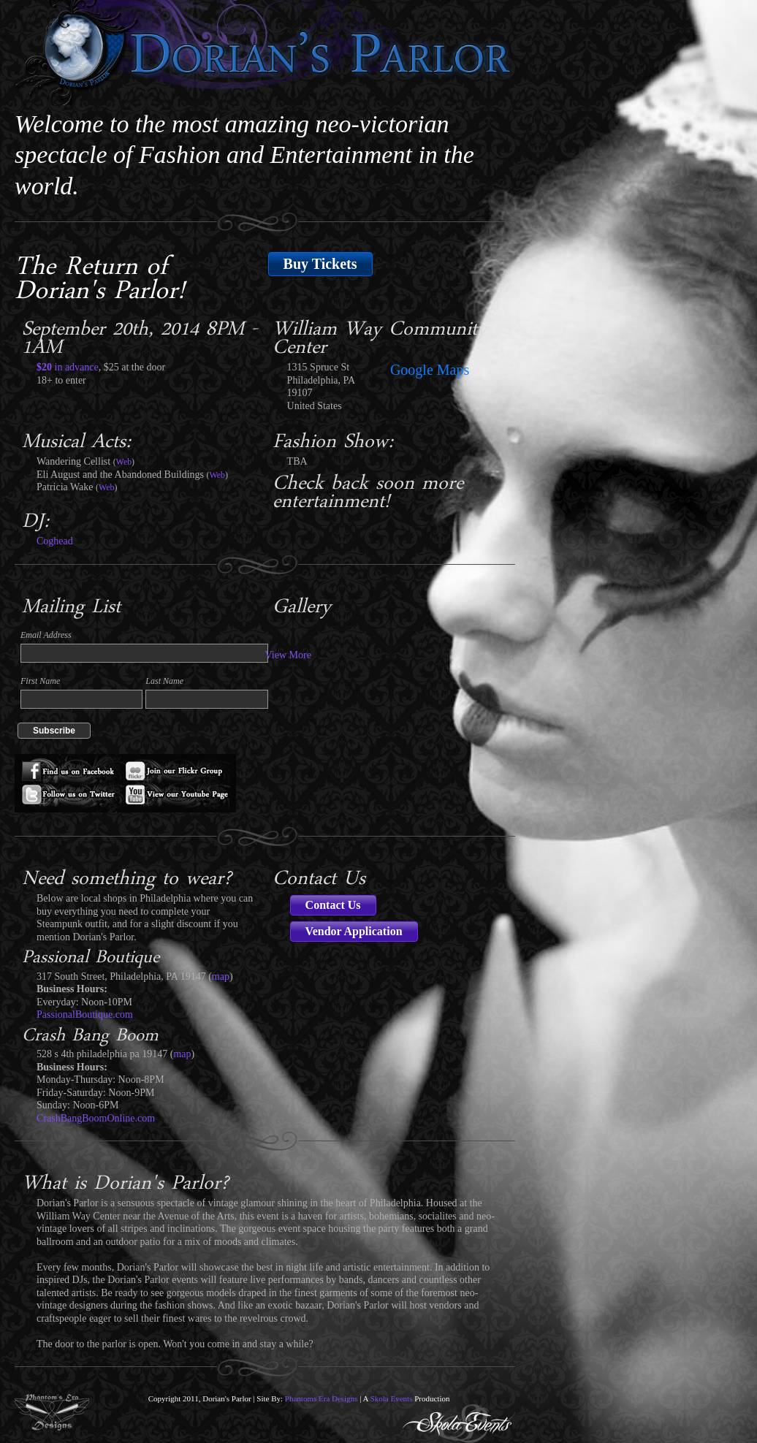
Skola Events (391, 1398)
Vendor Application (354, 931)
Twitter (71, 797)
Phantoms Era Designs (321, 1398)
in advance (68, 367)
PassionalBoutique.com (85, 1014)
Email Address (46, 635)
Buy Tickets (320, 264)
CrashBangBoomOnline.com (96, 1118)
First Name (40, 681)
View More (288, 655)
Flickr (180, 768)
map (220, 976)
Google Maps (429, 370)
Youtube (180, 797)
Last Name (164, 681)
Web (124, 462)
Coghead (55, 541)
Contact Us (333, 905)
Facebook (71, 768)
